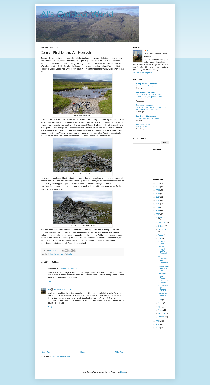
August (161, 235)
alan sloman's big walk (145, 92)
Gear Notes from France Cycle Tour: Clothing (163, 278)
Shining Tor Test (142, 127)
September (162, 229)
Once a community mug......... (147, 86)
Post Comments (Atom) (60, 356)
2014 (158, 207)
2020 (158, 187)
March (160, 310)
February (161, 313)
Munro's (63, 254)
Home (82, 352)
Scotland (70, 254)
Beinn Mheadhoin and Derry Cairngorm (163, 260)
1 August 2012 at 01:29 (68, 269)
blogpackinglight (143, 124)
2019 (158, 190)
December (162, 217)
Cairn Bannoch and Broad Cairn (163, 268)
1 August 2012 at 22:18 (63, 289)
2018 (158, 194)
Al (49, 289)
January (161, 317)
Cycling (50, 254)
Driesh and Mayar (162, 242)
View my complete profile (142, 73)
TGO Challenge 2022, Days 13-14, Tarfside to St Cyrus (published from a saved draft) (150, 97)
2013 (158, 211)
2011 (158, 321)
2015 (158, 204)
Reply (50, 281)
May (160, 303)
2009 (158, 328)
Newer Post (46, 352)
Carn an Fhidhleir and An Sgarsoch (162, 250)
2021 (158, 183)
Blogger (123, 372)
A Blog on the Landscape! (146, 84)
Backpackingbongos (144, 105)
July (160, 238)
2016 (158, 200)
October (161, 226)
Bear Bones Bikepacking (146, 116)
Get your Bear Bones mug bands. (148, 118)
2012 (158, 214)
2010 (158, 325)
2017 (158, 197)
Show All (166, 132)
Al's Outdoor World (77, 14)
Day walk (57, 254)
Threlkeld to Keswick (162, 294)
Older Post (119, 352)
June (160, 300)
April (160, 307)
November (162, 223)
